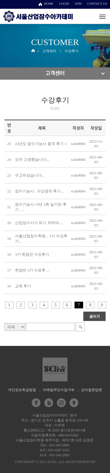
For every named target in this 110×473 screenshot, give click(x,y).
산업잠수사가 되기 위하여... (38, 223)
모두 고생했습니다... (32, 159)
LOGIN (64, 3)
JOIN (78, 3)
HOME (48, 3)
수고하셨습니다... (30, 175)
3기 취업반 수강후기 (32, 254)
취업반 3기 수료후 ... (32, 270)
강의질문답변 (91, 390)
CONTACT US (97, 3)
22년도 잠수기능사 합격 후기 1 (41, 143)
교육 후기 (23, 286)
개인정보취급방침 (22, 390)
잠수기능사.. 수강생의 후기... (39, 191)
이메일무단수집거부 (59, 390)
